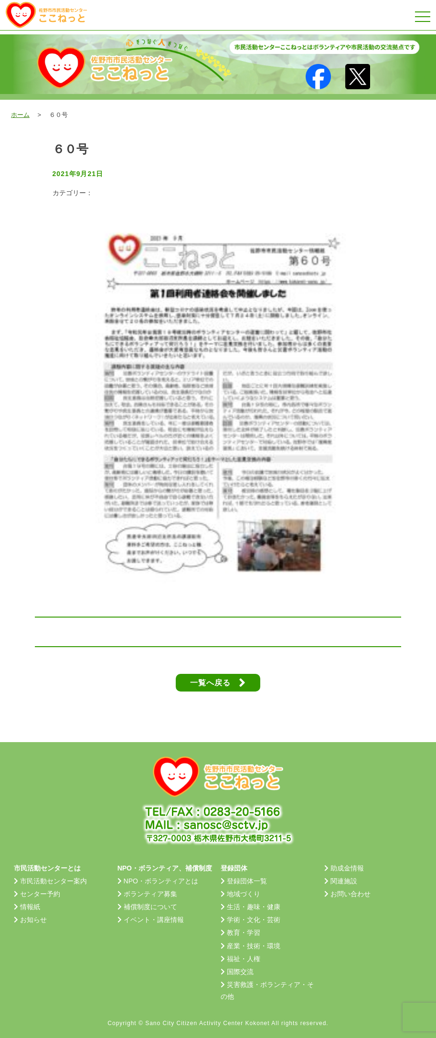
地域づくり (243, 894)
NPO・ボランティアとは (161, 881)
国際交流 (240, 971)
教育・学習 (243, 932)
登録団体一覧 (247, 881)
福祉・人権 (243, 959)
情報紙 (30, 907)
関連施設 (343, 881)
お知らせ (33, 919)
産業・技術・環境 (253, 946)
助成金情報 (347, 868)
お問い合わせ (350, 894)
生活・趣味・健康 (253, 907)
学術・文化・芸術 (253, 919)
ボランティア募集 (150, 894)
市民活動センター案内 (53, 881)
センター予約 (40, 894)
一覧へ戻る (218, 683)
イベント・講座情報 (154, 919)
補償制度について (150, 907)
